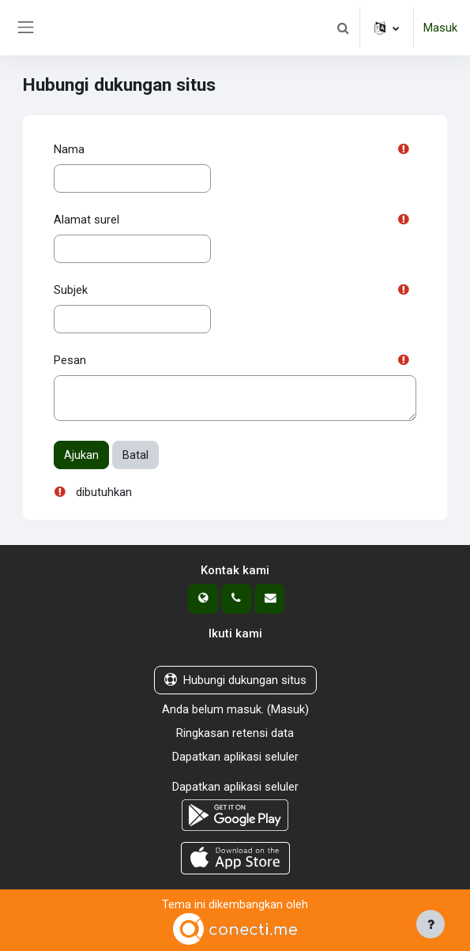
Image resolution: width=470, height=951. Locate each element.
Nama (69, 149)
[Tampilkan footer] (430, 924)
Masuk (440, 28)
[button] (342, 27)
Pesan (70, 360)
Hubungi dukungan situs (235, 680)
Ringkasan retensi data (235, 733)
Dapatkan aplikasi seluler (235, 757)
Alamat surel (86, 219)
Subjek (71, 290)
